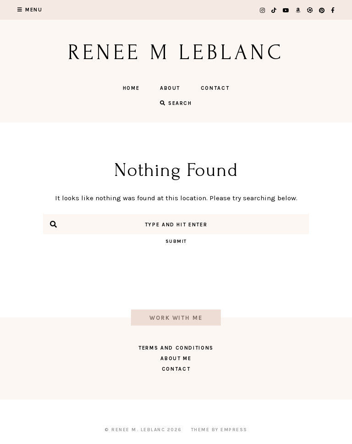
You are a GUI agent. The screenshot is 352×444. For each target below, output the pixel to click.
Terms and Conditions (176, 348)
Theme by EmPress (219, 430)
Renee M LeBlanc (176, 52)
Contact (215, 88)
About (170, 88)
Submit (176, 241)
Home (131, 88)
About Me (175, 359)
